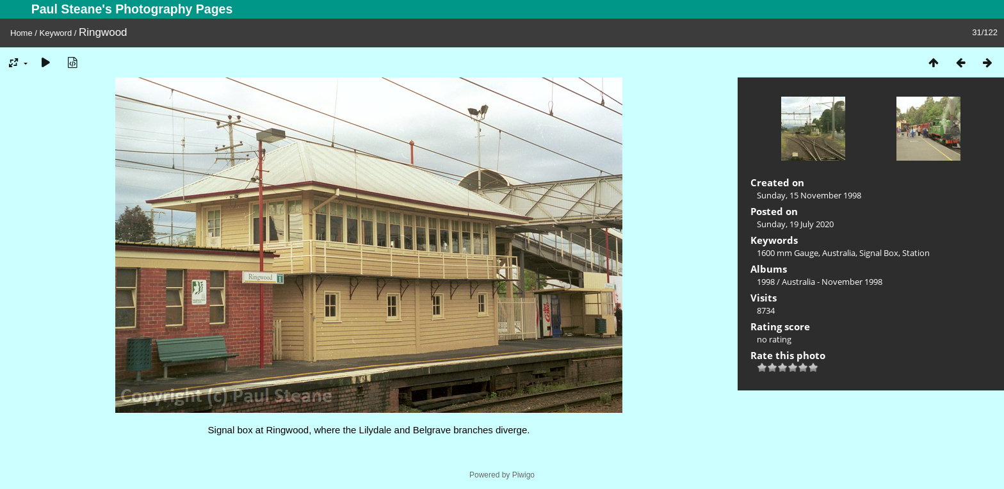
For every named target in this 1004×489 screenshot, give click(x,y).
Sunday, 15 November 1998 (809, 195)
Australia (838, 253)
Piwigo (523, 474)
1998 (766, 281)
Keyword (56, 33)
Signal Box (878, 253)
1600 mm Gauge (787, 253)
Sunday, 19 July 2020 (795, 224)
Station (916, 253)
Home (21, 33)
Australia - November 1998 (832, 281)
